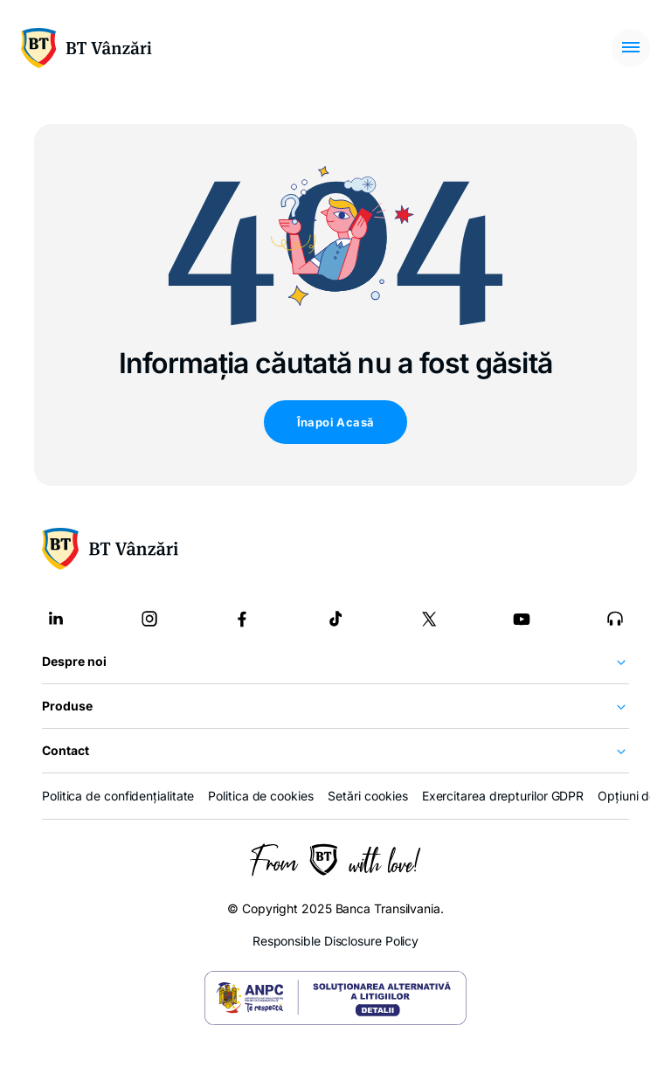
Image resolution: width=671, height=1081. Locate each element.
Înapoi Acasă (336, 422)
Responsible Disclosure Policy (335, 940)
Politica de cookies (260, 795)
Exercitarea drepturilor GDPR (503, 795)
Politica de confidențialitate (118, 795)
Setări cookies (368, 796)
